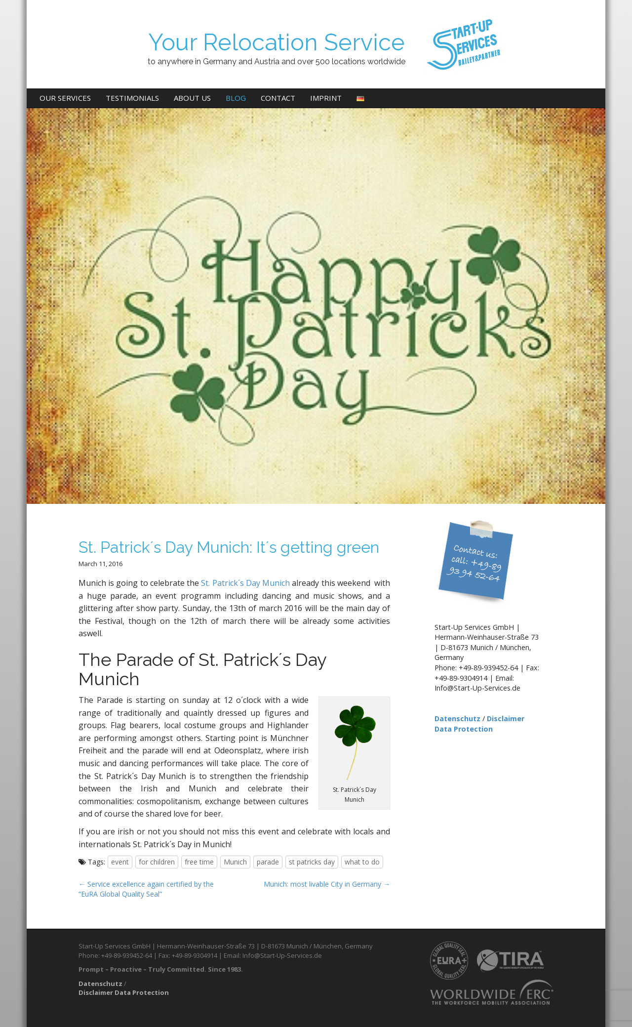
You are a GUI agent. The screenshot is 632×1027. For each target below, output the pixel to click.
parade (268, 861)
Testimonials (132, 98)
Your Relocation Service (276, 42)
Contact (278, 98)
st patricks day (312, 861)
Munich (235, 861)
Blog (236, 98)
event (120, 861)
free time (199, 861)
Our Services (65, 98)
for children (157, 861)
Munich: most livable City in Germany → (327, 884)
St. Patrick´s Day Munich (246, 582)
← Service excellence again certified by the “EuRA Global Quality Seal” (146, 889)
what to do (362, 861)
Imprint (326, 98)
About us (192, 98)
